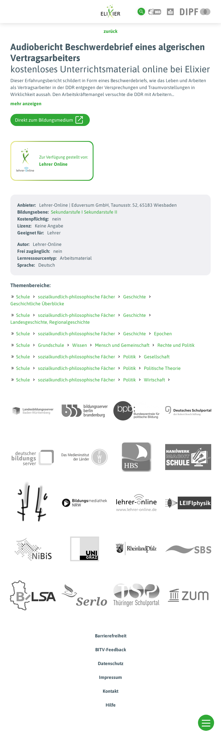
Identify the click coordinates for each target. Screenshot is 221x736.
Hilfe (111, 704)
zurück (110, 31)
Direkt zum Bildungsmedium (49, 120)
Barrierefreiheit (110, 635)
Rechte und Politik (176, 345)
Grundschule (51, 345)
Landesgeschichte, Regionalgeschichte (50, 322)
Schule (23, 296)
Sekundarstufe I (67, 211)
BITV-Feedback (110, 649)
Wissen (79, 345)
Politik (129, 356)
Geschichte (134, 296)
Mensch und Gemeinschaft (122, 345)
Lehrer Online (53, 164)
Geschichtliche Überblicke (37, 303)
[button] (206, 723)
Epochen (163, 333)
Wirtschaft (154, 379)
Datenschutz (110, 663)
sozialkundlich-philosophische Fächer (76, 296)
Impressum (110, 677)
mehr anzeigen (25, 103)
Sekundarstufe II (100, 211)
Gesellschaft (156, 356)
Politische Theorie (162, 368)
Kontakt (110, 691)
